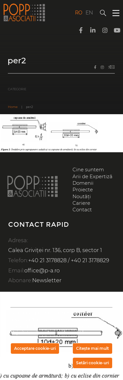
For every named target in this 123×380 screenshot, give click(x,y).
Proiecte (82, 190)
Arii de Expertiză (92, 176)
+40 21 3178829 (90, 260)
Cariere (81, 203)
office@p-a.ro (42, 270)
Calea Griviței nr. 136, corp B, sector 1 (55, 250)
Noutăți (81, 197)
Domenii (82, 183)
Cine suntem (88, 170)
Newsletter (46, 280)
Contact (82, 210)
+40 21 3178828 (47, 260)
